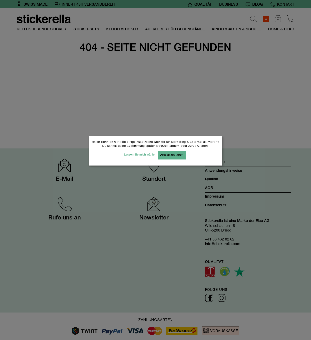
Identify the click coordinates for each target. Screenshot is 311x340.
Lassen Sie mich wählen (140, 154)
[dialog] (155, 170)
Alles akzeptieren (171, 155)
